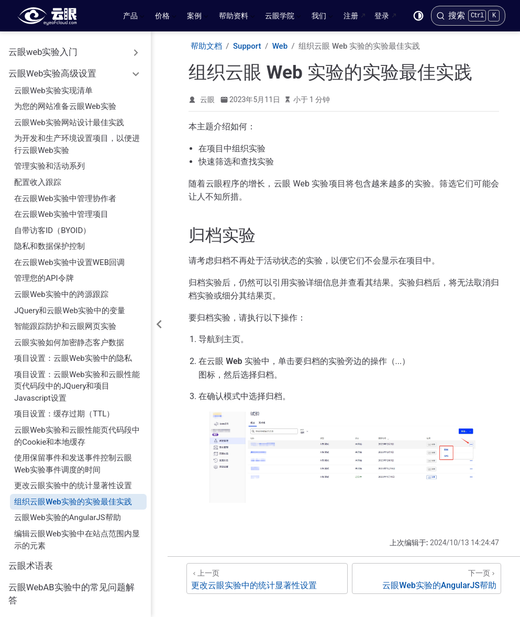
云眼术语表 (30, 561)
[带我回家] (50, 16)
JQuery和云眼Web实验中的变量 (69, 305)
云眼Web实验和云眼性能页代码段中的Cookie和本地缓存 (77, 431)
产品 (134, 18)
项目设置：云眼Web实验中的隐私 (73, 353)
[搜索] (468, 16)
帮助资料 (237, 18)
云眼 (207, 99)
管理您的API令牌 (43, 273)
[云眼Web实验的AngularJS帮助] (426, 578)
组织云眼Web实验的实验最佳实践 (73, 496)
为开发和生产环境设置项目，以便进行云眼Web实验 (77, 139)
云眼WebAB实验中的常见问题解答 (71, 588)
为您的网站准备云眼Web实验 (65, 101)
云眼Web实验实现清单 (53, 85)
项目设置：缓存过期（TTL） (64, 408)
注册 (351, 16)
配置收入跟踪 (37, 177)
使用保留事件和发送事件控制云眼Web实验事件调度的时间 (73, 458)
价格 (166, 18)
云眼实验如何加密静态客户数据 (69, 337)
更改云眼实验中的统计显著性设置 (73, 480)
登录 (381, 16)
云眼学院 (283, 18)
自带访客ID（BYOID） (52, 225)
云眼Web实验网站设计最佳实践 (69, 117)
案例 (198, 18)
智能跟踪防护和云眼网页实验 (65, 321)
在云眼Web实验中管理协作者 (65, 193)
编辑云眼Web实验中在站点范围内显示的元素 (77, 534)
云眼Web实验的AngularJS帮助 (67, 512)
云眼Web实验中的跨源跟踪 (61, 289)
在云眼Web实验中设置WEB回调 (69, 257)
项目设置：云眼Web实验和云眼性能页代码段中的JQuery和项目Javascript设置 (77, 381)
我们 (322, 18)
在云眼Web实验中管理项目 (61, 209)
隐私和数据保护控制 (49, 241)
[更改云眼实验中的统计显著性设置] (267, 578)
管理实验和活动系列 (49, 161)
